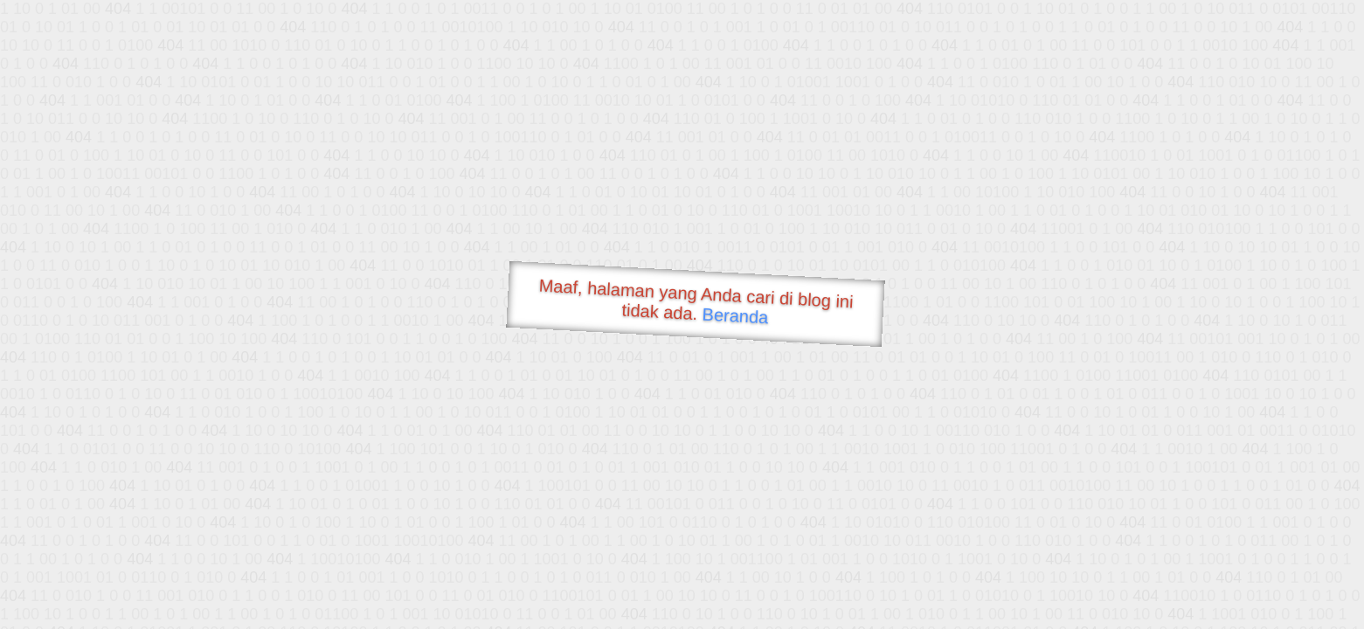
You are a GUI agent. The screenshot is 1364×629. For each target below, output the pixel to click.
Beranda (735, 315)
